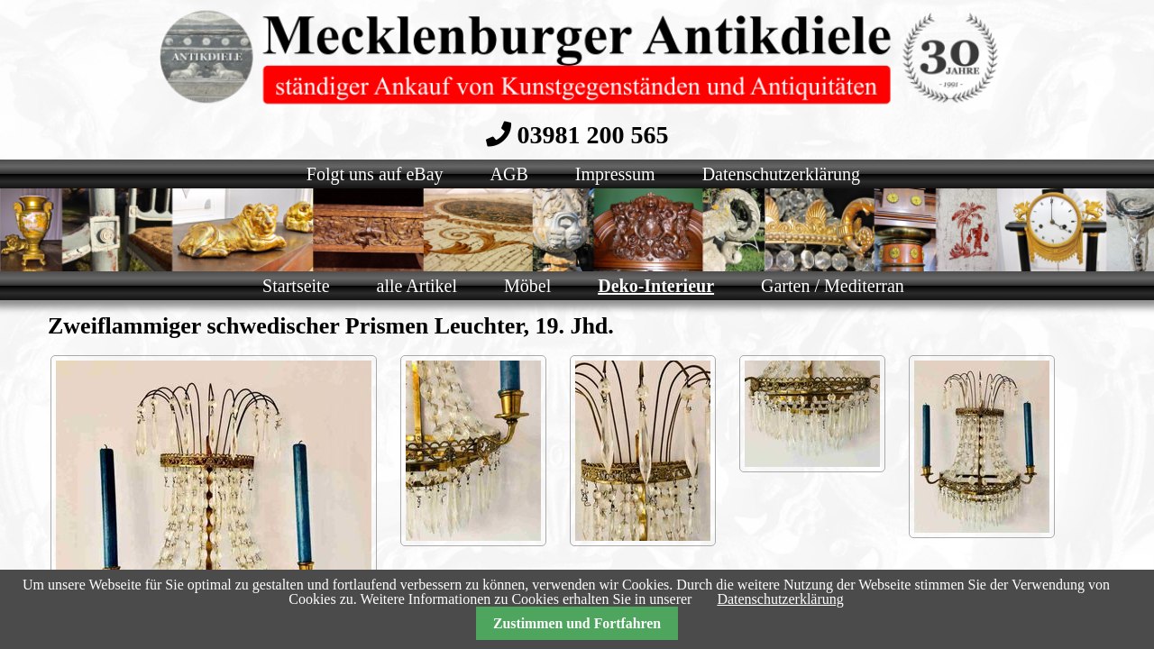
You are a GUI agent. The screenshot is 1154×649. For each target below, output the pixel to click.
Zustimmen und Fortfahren (577, 623)
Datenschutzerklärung (780, 599)
